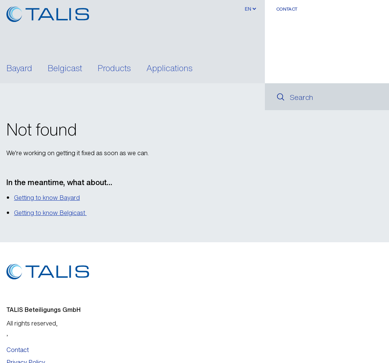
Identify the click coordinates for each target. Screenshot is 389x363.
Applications (169, 69)
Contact (286, 9)
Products (114, 69)
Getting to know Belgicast (50, 212)
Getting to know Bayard (47, 197)
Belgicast (65, 69)
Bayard (19, 69)
